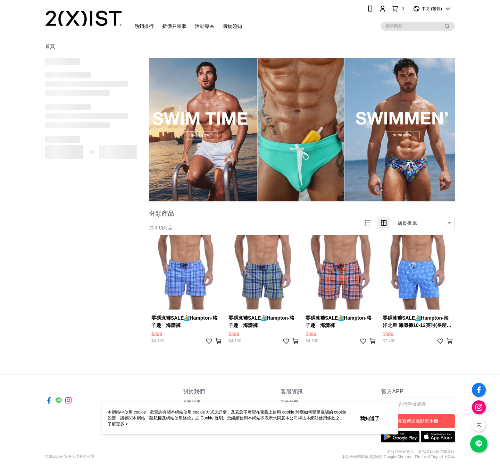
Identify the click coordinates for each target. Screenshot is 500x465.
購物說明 (290, 402)
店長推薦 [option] (407, 223)
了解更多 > (118, 424)
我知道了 (370, 418)
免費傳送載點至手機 (418, 421)
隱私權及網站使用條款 (170, 418)
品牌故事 (192, 402)
